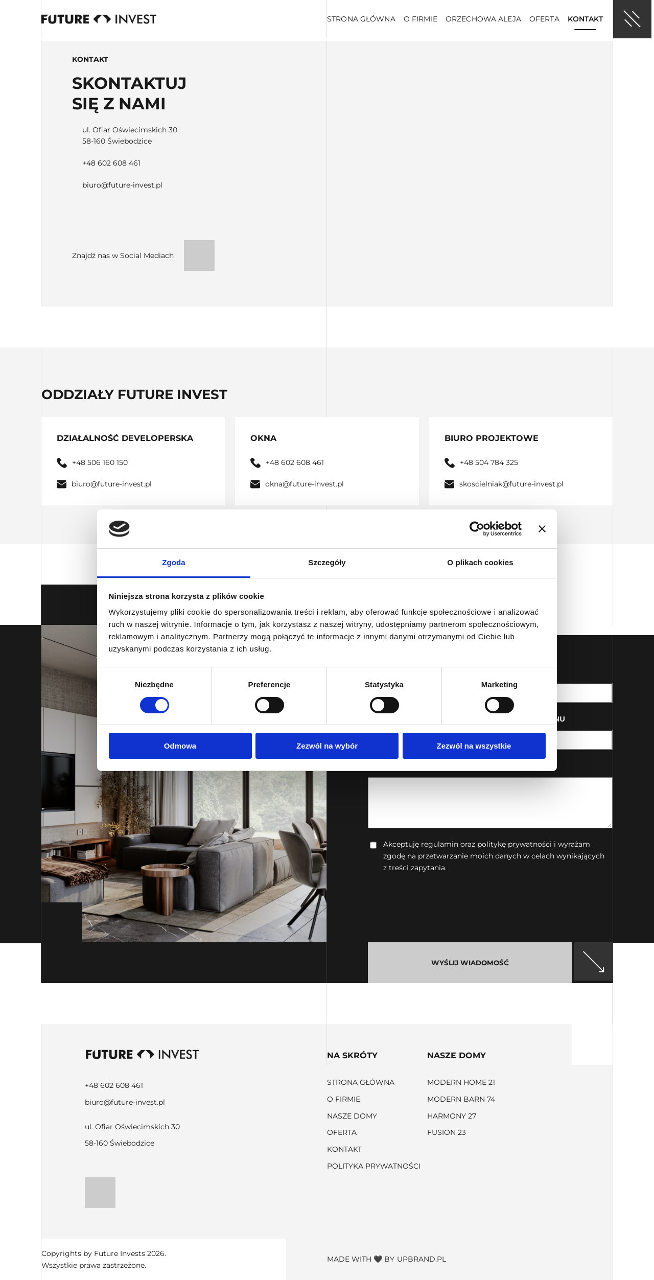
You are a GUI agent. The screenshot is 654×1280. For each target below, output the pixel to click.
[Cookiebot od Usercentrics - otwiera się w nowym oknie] (477, 529)
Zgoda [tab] (173, 562)
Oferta (544, 19)
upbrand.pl (421, 1259)
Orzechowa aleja (483, 19)
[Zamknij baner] (542, 528)
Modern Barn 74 (461, 1099)
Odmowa (180, 745)
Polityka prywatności (374, 1166)
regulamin (439, 844)
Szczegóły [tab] (326, 562)
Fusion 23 (446, 1132)
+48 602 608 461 (111, 163)
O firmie (420, 19)
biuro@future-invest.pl (122, 185)
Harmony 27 (451, 1116)
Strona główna (361, 19)
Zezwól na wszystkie (474, 745)
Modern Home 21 (461, 1082)
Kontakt (585, 19)
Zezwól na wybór (327, 745)
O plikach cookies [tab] (480, 562)
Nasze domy (352, 1116)
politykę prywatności (514, 844)
